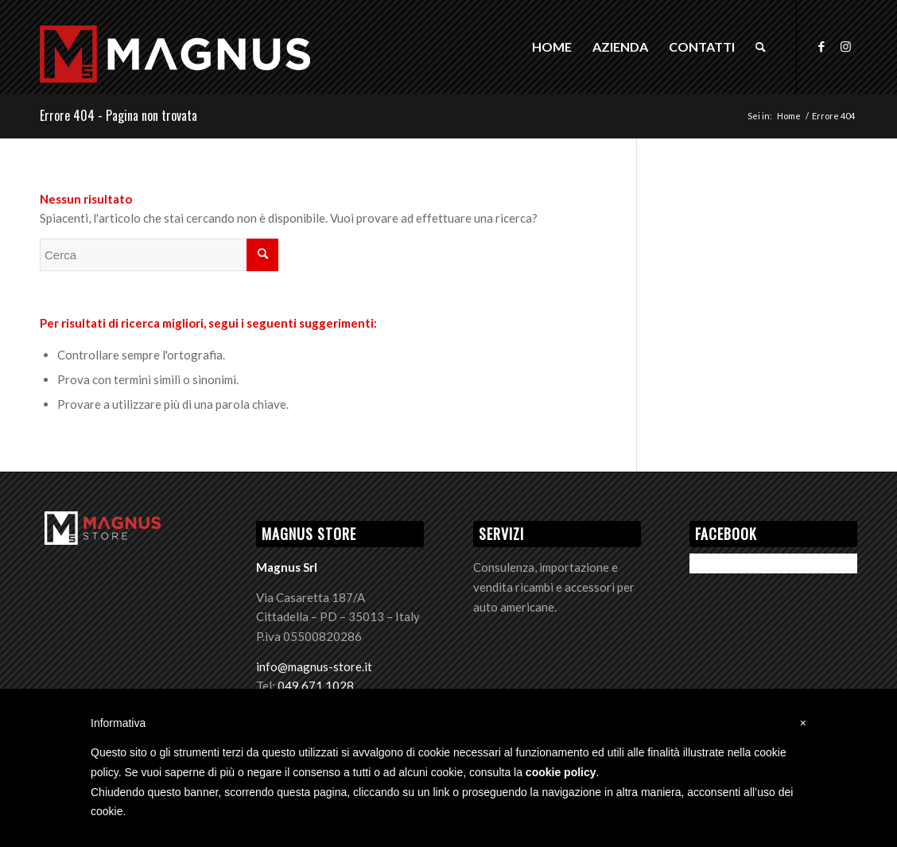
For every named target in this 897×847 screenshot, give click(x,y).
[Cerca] (760, 47)
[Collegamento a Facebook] (821, 46)
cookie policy (561, 772)
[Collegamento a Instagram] (845, 46)
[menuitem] (552, 47)
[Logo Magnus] (175, 72)
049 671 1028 (316, 685)
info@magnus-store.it (314, 666)
